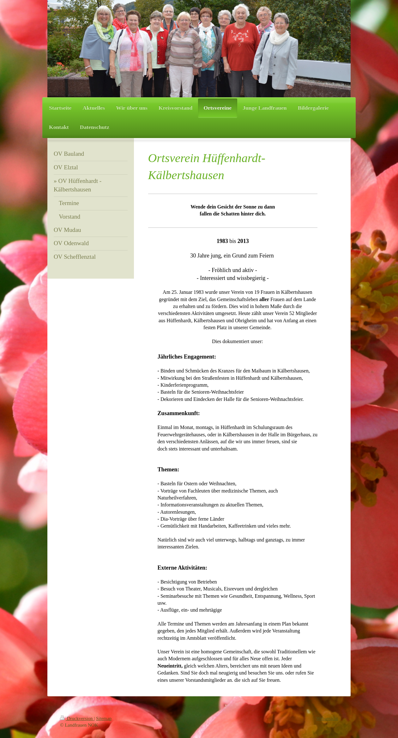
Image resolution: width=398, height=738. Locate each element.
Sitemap (104, 718)
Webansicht (327, 718)
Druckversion (77, 718)
